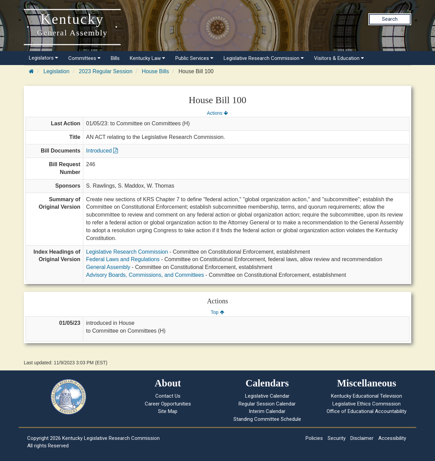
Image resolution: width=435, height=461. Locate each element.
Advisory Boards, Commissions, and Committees (145, 275)
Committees (84, 58)
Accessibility (392, 438)
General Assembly (108, 267)
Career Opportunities (168, 404)
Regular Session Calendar (267, 404)
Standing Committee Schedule (267, 419)
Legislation (57, 71)
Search (390, 19)
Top (217, 312)
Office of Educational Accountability (366, 411)
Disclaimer (361, 438)
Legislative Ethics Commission (366, 404)
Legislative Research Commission (264, 58)
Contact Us (167, 396)
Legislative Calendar (267, 396)
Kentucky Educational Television (366, 396)
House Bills (155, 71)
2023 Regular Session (105, 71)
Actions (217, 113)
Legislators (43, 58)
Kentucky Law (147, 58)
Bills (115, 58)
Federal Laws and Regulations (122, 259)
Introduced (102, 151)
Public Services (194, 58)
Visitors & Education (339, 58)
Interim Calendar (267, 411)
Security (337, 438)
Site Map (167, 411)
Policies (314, 438)
